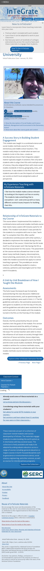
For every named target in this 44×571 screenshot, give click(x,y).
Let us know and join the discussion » (17, 402)
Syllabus (7, 118)
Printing (4, 492)
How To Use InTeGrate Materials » (20, 49)
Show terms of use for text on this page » (16, 521)
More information (6, 528)
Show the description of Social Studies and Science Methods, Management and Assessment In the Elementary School (24, 125)
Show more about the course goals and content (21, 130)
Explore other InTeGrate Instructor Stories (25, 359)
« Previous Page (24, 362)
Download (27, 19)
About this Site (7, 487)
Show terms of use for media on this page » (16, 524)
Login (29, 5)
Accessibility (6, 489)
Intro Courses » (7, 380)
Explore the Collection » (30, 464)
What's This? (5, 544)
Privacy (4, 495)
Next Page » (36, 362)
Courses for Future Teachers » (8, 386)
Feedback (5, 498)
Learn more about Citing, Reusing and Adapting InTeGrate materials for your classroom (21, 530)
